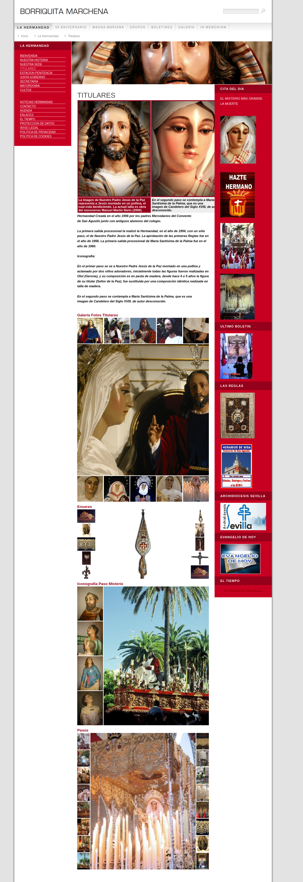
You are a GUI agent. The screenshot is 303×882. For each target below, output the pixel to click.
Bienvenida (28, 55)
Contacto (28, 106)
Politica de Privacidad (38, 132)
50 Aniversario (71, 27)
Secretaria (29, 81)
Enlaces (26, 114)
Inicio (24, 36)
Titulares (74, 36)
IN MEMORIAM (213, 27)
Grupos (138, 27)
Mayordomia (30, 85)
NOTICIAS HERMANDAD (36, 102)
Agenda (26, 110)
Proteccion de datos (37, 123)
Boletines (162, 27)
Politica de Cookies (36, 136)
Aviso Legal (29, 127)
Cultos (25, 90)
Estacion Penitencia (36, 73)
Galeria (186, 27)
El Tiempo (27, 119)
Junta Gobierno (32, 77)
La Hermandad (33, 27)
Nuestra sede (31, 64)
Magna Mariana (108, 27)
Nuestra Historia (34, 60)
